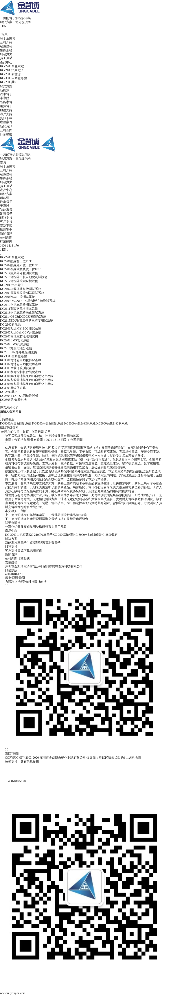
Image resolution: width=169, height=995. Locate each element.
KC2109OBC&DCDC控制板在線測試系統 (27, 301)
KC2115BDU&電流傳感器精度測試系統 (26, 320)
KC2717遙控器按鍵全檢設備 (19, 281)
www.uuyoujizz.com (13, 993)
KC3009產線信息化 (13, 388)
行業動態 (6, 134)
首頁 (3, 34)
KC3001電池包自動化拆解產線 (20, 360)
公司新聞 (6, 130)
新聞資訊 (6, 126)
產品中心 (6, 62)
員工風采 (6, 58)
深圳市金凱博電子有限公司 (23, 566)
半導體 (4, 98)
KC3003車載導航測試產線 (17, 368)
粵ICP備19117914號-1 (113, 757)
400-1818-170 (13, 574)
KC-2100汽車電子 (12, 70)
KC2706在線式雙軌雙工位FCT (20, 269)
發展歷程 (6, 46)
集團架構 (6, 50)
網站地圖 (135, 757)
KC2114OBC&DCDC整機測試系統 (23, 316)
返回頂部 (12, 753)
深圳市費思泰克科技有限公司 (63, 566)
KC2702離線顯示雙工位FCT (19, 265)
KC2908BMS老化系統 (14, 340)
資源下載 (6, 118)
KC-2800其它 (9, 82)
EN (4, 26)
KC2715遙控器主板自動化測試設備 (23, 277)
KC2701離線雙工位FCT (15, 261)
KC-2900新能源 (10, 74)
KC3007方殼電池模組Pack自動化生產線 (26, 380)
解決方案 (6, 86)
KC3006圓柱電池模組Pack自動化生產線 (26, 376)
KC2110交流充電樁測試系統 (19, 304)
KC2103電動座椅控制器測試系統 (22, 293)
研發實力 (6, 54)
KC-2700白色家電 (12, 66)
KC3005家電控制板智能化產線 (20, 372)
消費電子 (6, 106)
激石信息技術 (29, 761)
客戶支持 (6, 114)
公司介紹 (6, 42)
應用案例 (6, 122)
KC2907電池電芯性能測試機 (19, 336)
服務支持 (6, 110)
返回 (47, 432)
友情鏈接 (11, 562)
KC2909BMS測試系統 (14, 344)
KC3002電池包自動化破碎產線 (20, 364)
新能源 (4, 90)
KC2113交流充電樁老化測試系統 (22, 312)
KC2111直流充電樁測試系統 (19, 308)
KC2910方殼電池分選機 (16, 348)
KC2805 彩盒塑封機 (13, 399)
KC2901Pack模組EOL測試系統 (20, 328)
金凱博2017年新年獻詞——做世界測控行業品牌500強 (46, 515)
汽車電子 (6, 94)
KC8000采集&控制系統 (15, 423)
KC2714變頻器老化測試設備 (19, 273)
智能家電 (6, 102)
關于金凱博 (7, 38)
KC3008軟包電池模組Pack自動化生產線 (26, 384)
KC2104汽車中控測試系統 (17, 297)
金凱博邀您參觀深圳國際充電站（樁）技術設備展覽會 (46, 519)
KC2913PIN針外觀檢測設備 (18, 352)
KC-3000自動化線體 (13, 78)
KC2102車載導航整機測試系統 (20, 289)
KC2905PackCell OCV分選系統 (20, 332)
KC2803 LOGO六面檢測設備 (19, 395)
